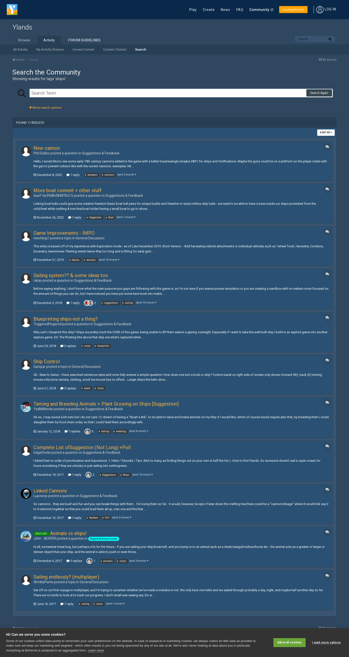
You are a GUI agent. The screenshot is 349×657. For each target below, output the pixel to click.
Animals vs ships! (68, 533)
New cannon (46, 148)
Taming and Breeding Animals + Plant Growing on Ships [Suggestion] (106, 404)
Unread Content (83, 49)
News (225, 10)
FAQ (239, 10)
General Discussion (90, 238)
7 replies (72, 431)
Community (259, 10)
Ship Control (46, 361)
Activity (49, 40)
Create (209, 10)
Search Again (319, 93)
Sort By (326, 132)
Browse (24, 40)
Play (193, 10)
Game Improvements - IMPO (64, 233)
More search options (45, 107)
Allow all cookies (289, 642)
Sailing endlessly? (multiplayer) (66, 577)
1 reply (72, 175)
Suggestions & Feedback (100, 153)
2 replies (68, 346)
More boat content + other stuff (67, 190)
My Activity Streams (50, 49)
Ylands (22, 27)
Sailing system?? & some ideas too (70, 275)
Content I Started (114, 49)
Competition (293, 10)
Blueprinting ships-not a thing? (65, 319)
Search (140, 49)
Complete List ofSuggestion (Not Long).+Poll (82, 447)
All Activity (20, 49)
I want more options (326, 642)
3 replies (68, 388)
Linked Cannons (50, 491)
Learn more (96, 650)
